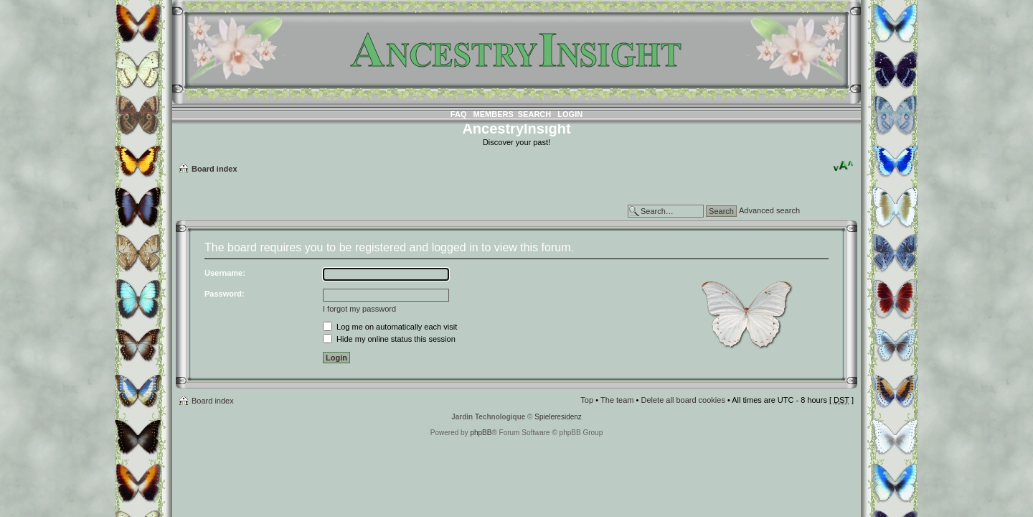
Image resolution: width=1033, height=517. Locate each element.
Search (534, 114)
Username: (224, 273)
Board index (214, 168)
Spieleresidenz (558, 417)
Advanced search (769, 210)
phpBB (480, 433)
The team (616, 400)
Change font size (843, 165)
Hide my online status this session (389, 339)
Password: (224, 293)
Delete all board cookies (683, 400)
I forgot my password (359, 308)
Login (569, 114)
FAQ (459, 114)
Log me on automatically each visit (390, 326)
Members (493, 114)
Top (586, 400)
